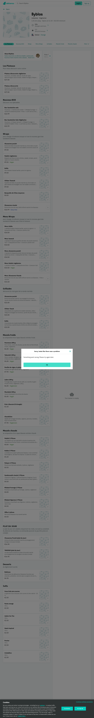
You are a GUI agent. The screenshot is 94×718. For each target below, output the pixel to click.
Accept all (80, 708)
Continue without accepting (84, 702)
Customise (67, 708)
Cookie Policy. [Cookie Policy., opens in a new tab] (22, 716)
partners (42, 705)
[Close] (70, 351)
